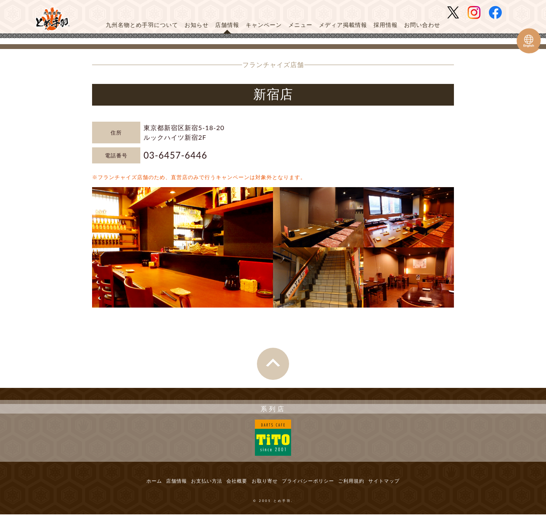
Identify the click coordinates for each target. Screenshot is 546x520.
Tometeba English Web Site (529, 40)
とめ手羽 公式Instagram (477, 12)
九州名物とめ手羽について (142, 24)
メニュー (300, 24)
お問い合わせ (422, 24)
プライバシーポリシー (318, 484)
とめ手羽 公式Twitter (456, 12)
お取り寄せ (266, 484)
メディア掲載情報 (343, 24)
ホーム (126, 484)
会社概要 (231, 484)
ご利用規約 (371, 484)
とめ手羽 (55, 18)
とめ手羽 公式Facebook (498, 12)
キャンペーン (264, 24)
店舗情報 (227, 24)
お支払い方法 (194, 484)
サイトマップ (411, 484)
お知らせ (197, 24)
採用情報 (386, 24)
